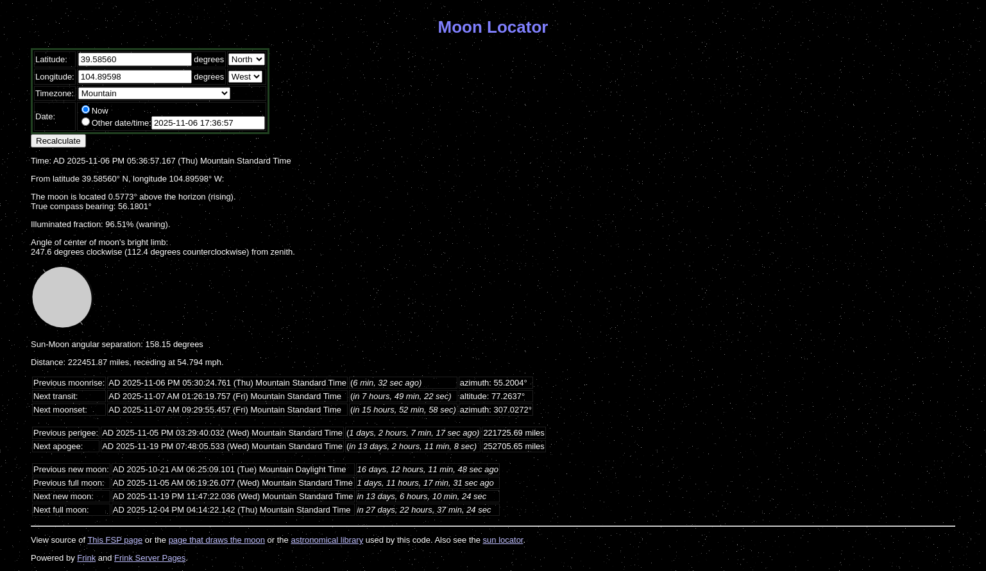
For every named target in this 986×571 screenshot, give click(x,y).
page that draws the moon (217, 540)
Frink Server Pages (149, 558)
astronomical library (327, 540)
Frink (86, 558)
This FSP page (114, 540)
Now (100, 110)
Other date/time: (121, 123)
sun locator (503, 540)
